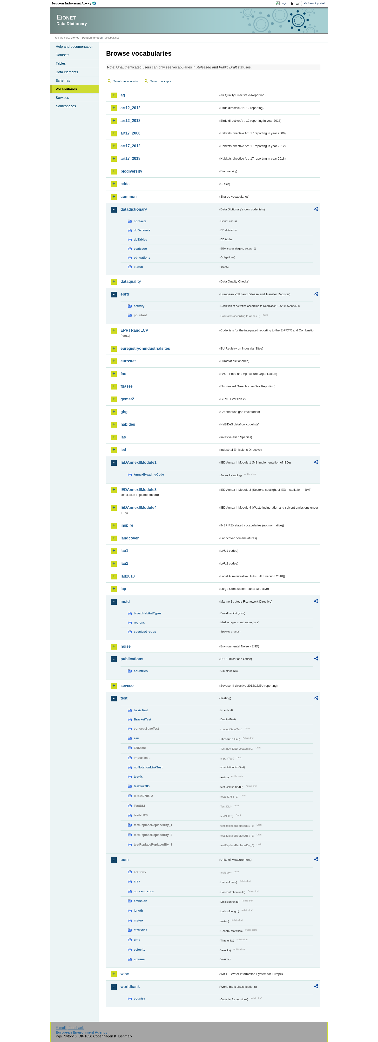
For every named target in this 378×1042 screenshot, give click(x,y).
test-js (138, 776)
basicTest (141, 710)
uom (125, 860)
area (137, 881)
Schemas (63, 80)
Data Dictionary (91, 37)
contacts (140, 221)
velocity (139, 949)
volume (139, 959)
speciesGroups (145, 631)
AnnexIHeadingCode (149, 474)
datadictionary (134, 209)
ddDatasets (142, 230)
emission (140, 901)
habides (128, 424)
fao (123, 374)
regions (139, 622)
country (139, 998)
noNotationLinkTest (148, 767)
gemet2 (127, 399)
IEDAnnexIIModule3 (138, 490)
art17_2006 (131, 133)
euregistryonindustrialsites (145, 348)
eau (136, 738)
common (129, 197)
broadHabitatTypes (148, 613)
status (138, 267)
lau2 (124, 563)
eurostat (128, 361)
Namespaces (66, 106)
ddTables (140, 239)
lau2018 (128, 576)
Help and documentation (74, 46)
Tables (61, 63)
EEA (75, 3)
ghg (124, 412)
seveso (127, 686)
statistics (140, 930)
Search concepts (160, 81)
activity (139, 306)
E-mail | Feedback (70, 1028)
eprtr (125, 294)
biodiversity (131, 171)
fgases (127, 386)
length (138, 910)
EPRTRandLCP (134, 330)
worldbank (130, 987)
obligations (142, 257)
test (124, 698)
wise (125, 974)
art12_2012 (131, 108)
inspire (127, 525)
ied (123, 450)
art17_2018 (131, 158)
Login (284, 3)
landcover (130, 538)
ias (123, 437)
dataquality (131, 281)
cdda (125, 184)
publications (132, 659)
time (137, 939)
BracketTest (142, 719)
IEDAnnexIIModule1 (138, 462)
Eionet (75, 37)
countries (141, 671)
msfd (125, 601)
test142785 (141, 786)
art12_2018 (131, 121)
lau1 (124, 551)
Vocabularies (66, 89)
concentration (144, 891)
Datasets (62, 55)
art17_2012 (131, 146)
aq (123, 95)
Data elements (67, 72)
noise (126, 646)
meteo (138, 920)
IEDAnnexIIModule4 (138, 507)
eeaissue (140, 248)
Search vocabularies (125, 81)
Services (62, 98)
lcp (123, 589)
